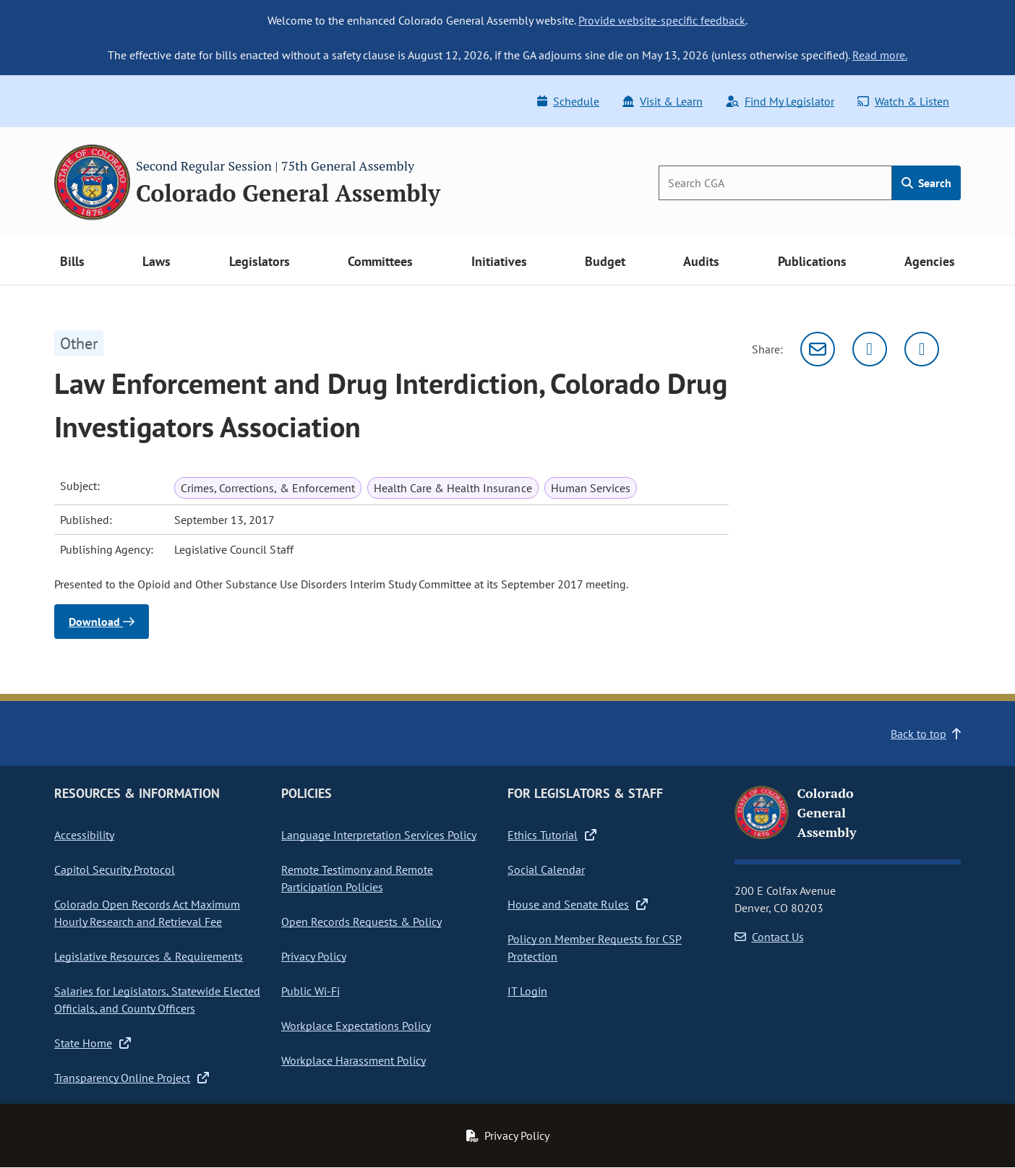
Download (101, 621)
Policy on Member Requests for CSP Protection (594, 947)
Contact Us (769, 936)
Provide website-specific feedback (661, 20)
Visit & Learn (662, 101)
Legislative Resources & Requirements (148, 956)
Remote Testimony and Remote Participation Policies (357, 878)
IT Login (527, 991)
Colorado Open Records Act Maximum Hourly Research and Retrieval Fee (147, 913)
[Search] (775, 183)
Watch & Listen (903, 101)
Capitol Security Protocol (114, 869)
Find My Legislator (780, 101)
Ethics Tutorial (551, 835)
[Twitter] (869, 349)
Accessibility (84, 835)
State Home (92, 1043)
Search (926, 183)
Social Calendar (546, 869)
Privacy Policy (313, 956)
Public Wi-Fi (310, 991)
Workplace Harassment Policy (353, 1060)
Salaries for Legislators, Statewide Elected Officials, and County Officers (157, 999)
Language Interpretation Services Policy (378, 835)
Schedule (568, 101)
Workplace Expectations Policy (356, 1025)
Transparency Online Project (131, 1077)
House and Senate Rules (577, 904)
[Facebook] (921, 349)
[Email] (817, 349)
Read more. (879, 55)
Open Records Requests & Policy (361, 921)
